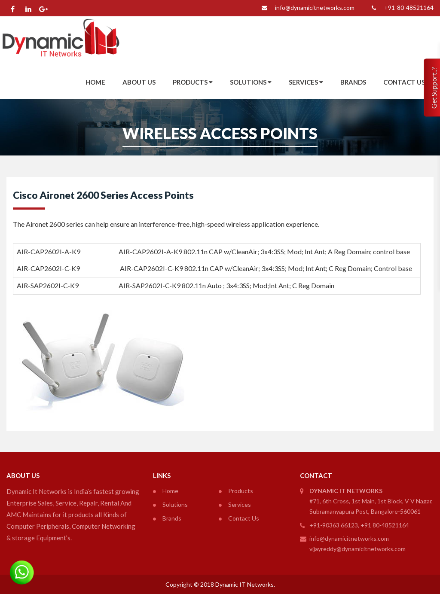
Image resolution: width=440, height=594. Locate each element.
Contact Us (404, 82)
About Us (139, 82)
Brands (353, 82)
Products (193, 82)
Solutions (251, 82)
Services (306, 82)
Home (95, 82)
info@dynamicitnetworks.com (306, 8)
